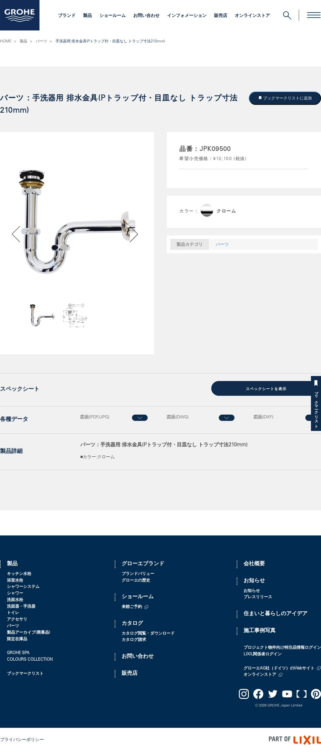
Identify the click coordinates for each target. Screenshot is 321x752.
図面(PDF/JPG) (94, 417)
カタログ (132, 623)
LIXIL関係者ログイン (263, 654)
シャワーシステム (23, 587)
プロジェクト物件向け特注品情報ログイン (282, 648)
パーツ (41, 41)
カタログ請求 (134, 640)
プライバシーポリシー (22, 739)
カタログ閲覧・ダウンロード (148, 633)
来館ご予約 (132, 607)
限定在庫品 (17, 639)
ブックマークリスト (316, 408)
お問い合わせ (146, 16)
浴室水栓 (15, 580)
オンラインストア (252, 16)
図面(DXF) (263, 417)
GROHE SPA (18, 653)
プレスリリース (258, 597)
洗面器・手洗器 (21, 606)
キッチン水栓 (19, 574)
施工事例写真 (260, 630)
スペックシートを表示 (266, 389)
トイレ (13, 613)
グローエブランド (143, 564)
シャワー (15, 593)
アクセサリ (17, 619)
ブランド (67, 16)
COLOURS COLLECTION (30, 660)
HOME (5, 41)
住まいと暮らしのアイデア (276, 613)
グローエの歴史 (136, 580)
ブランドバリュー (138, 574)
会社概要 (254, 564)
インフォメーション (187, 16)
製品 (87, 16)
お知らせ (254, 580)
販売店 (220, 16)
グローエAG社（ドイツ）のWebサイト (279, 668)
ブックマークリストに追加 (287, 98)
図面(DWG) (178, 417)
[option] (77, 222)
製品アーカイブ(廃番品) (28, 633)
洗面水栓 (15, 600)
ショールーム (112, 16)
